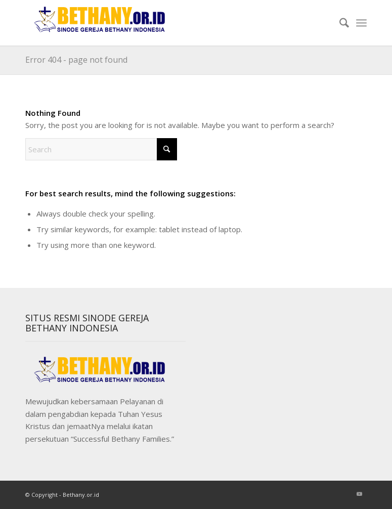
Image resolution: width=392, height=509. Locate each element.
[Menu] (361, 22)
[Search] (339, 23)
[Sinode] (101, 23)
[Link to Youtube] (359, 493)
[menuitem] (339, 23)
